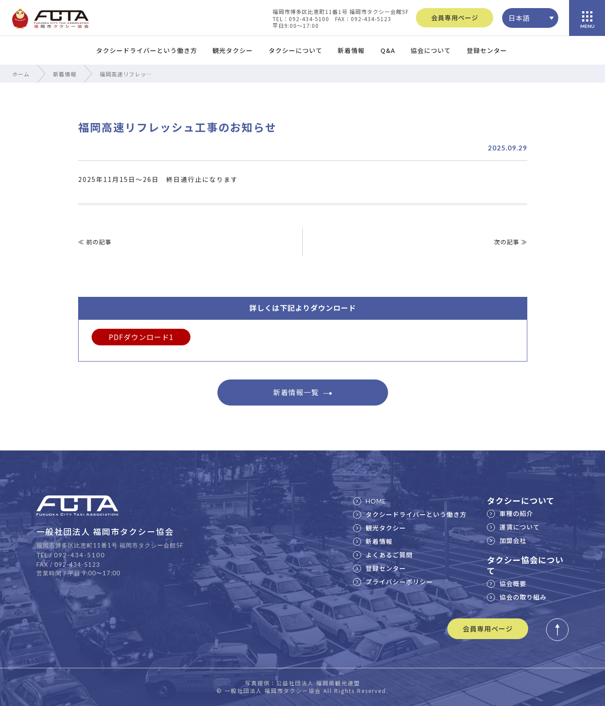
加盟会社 (506, 540)
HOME (369, 501)
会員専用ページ (454, 17)
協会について (431, 50)
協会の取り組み (517, 596)
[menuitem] (530, 18)
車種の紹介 (510, 513)
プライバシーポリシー (393, 581)
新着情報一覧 (302, 392)
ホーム (21, 74)
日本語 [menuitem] (519, 17)
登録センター (487, 50)
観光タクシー (232, 50)
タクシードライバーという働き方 (146, 50)
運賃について (513, 526)
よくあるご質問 (383, 554)
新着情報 (351, 50)
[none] (530, 18)
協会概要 (506, 583)
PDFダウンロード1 (141, 336)
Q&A (387, 50)
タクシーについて (295, 50)
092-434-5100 (79, 555)
